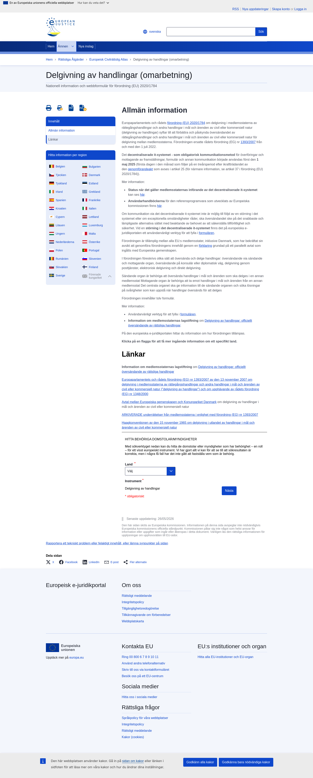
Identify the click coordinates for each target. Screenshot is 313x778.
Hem (51, 46)
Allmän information (61, 130)
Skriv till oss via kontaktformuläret (145, 669)
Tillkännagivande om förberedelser (146, 615)
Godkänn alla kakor (200, 762)
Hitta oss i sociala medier (139, 697)
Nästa (229, 490)
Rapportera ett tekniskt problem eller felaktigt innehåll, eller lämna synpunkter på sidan (107, 543)
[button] (51, 562)
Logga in (300, 9)
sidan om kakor (133, 761)
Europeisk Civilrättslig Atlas (108, 59)
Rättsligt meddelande (137, 595)
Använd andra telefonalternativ (143, 663)
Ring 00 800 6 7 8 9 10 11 (140, 657)
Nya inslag (85, 46)
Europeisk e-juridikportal (76, 585)
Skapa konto (281, 9)
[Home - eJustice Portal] (60, 26)
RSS (235, 9)
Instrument (133, 481)
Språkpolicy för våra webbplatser (145, 718)
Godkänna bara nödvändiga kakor (246, 762)
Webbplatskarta (133, 621)
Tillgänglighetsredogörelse (140, 608)
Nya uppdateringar (255, 9)
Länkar (53, 139)
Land (129, 464)
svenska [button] (152, 31)
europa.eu (76, 657)
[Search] (261, 31)
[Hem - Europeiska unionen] (63, 647)
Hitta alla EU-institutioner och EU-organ (225, 657)
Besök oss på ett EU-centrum (142, 676)
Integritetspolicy (133, 602)
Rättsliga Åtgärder (71, 59)
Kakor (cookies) (133, 737)
